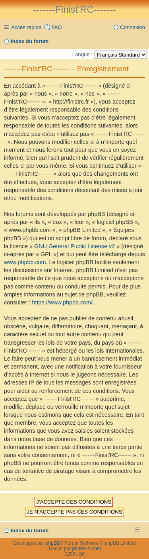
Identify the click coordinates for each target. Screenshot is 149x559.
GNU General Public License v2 (74, 246)
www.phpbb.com (25, 262)
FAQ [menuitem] (56, 27)
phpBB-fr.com (86, 548)
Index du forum (29, 531)
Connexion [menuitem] (132, 27)
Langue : (82, 54)
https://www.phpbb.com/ (62, 302)
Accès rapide (26, 27)
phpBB (53, 543)
